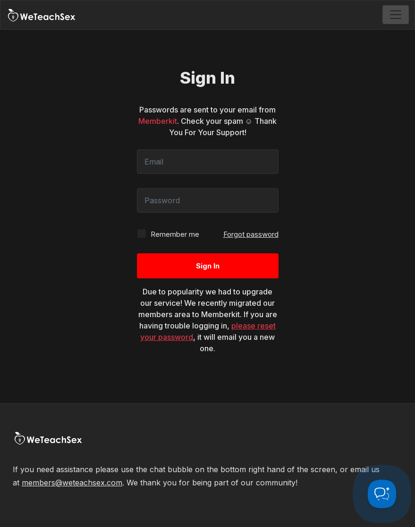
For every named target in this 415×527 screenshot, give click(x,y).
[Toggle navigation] (395, 14)
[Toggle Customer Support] (382, 494)
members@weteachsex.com (72, 482)
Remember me (168, 234)
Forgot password (251, 234)
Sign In (208, 265)
